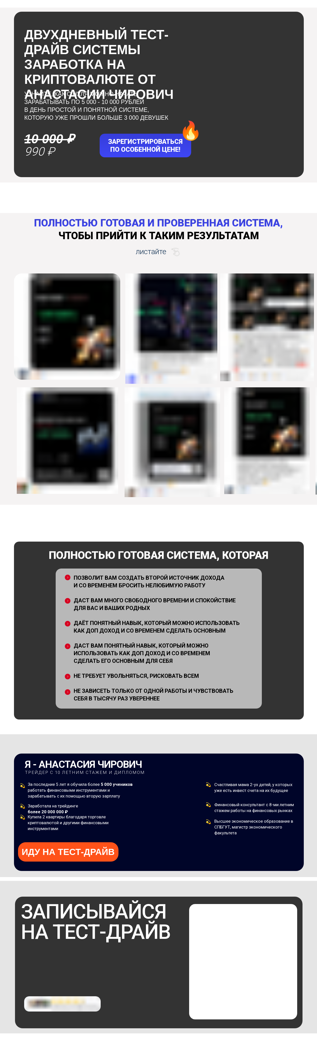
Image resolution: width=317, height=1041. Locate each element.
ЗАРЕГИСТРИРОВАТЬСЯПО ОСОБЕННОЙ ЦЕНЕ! (145, 145)
